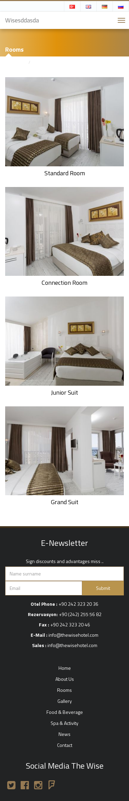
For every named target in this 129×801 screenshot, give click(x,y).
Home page (15, 62)
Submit (103, 588)
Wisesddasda (22, 20)
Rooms (39, 62)
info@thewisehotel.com (73, 634)
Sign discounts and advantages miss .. (65, 561)
